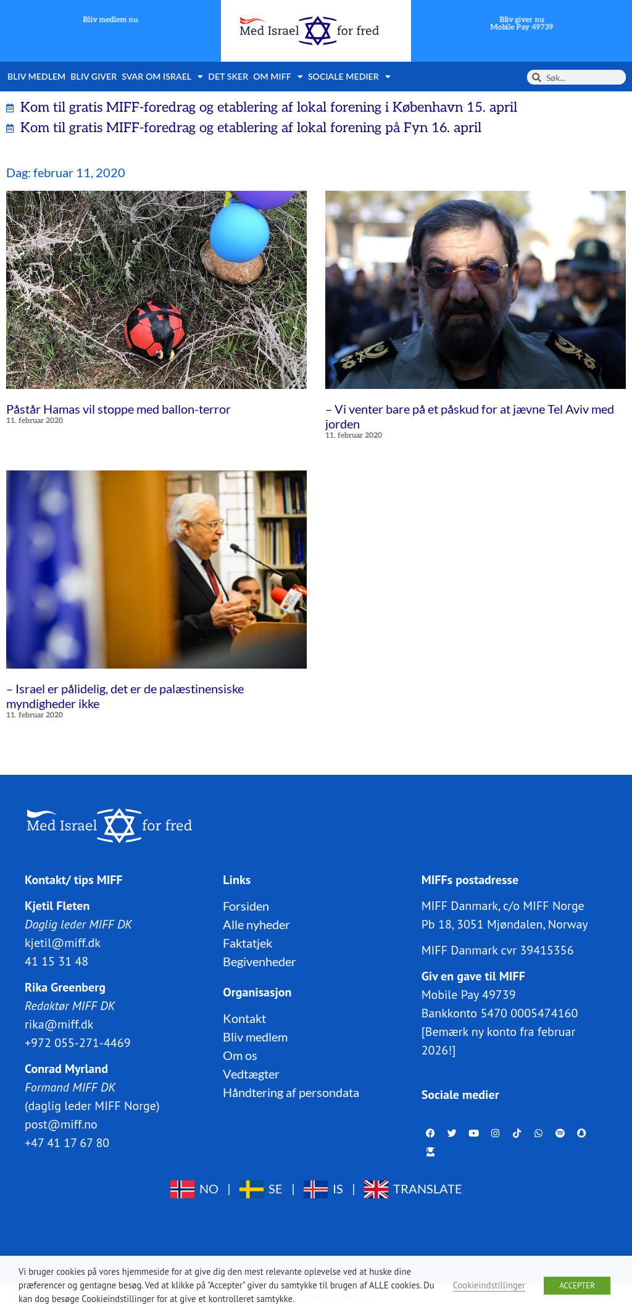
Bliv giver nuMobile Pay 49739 (521, 23)
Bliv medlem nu (110, 20)
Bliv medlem (36, 76)
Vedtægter (251, 1073)
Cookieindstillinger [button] (489, 1285)
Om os (240, 1055)
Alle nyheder (256, 924)
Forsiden (246, 905)
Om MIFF (278, 76)
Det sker (228, 76)
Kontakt (244, 1018)
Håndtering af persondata (291, 1092)
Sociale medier (349, 76)
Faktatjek (247, 942)
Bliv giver (93, 76)
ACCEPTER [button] (577, 1285)
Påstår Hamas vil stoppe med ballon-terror (118, 408)
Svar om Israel (162, 76)
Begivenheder (259, 961)
